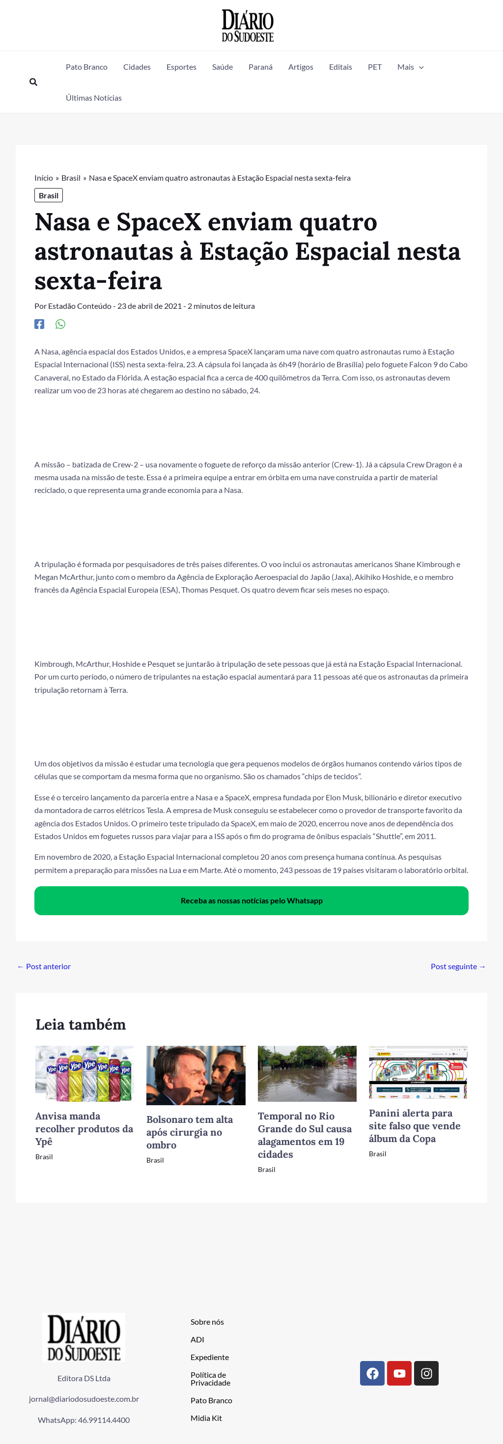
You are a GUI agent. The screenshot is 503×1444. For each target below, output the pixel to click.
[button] (33, 82)
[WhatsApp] (60, 323)
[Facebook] (39, 323)
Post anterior (44, 966)
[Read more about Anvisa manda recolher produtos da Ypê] (84, 1072)
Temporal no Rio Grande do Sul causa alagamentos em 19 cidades (305, 1135)
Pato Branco (211, 1400)
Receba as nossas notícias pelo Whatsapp (252, 900)
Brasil (48, 195)
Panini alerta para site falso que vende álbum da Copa (415, 1125)
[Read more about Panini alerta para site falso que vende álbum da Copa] (418, 1071)
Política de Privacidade (210, 1378)
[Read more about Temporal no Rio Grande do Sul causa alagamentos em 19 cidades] (307, 1072)
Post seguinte (458, 966)
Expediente (210, 1357)
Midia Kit (206, 1417)
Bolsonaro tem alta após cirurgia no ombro (189, 1132)
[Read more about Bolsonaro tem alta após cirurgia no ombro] (195, 1074)
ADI (197, 1339)
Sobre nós (207, 1321)
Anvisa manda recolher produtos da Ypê (84, 1128)
